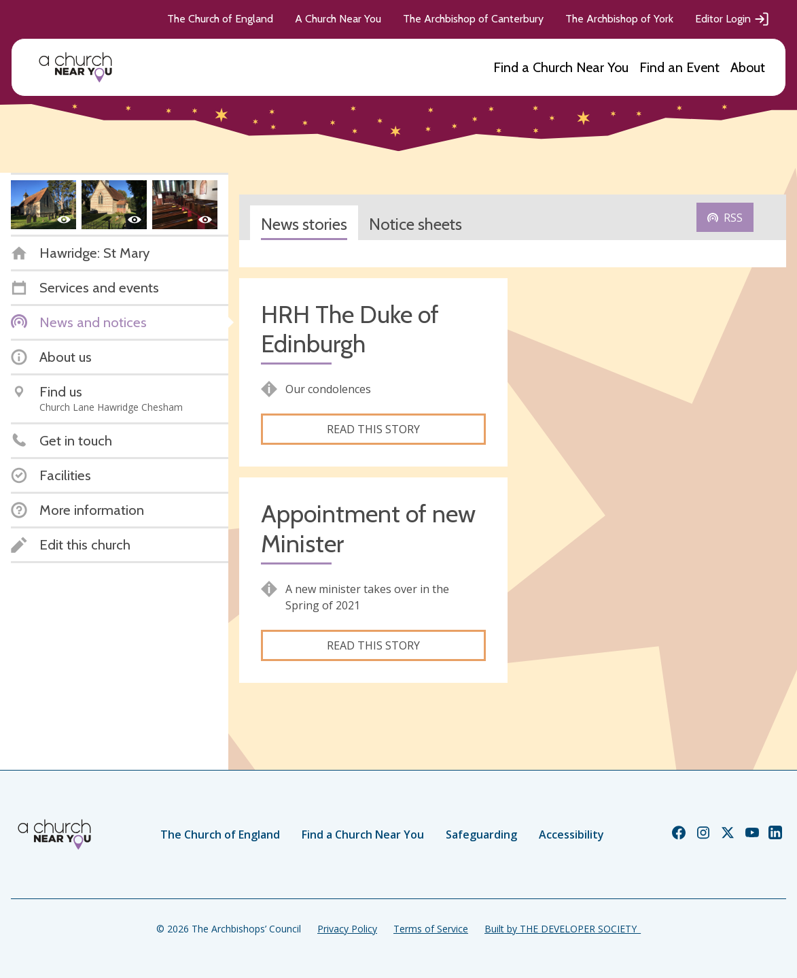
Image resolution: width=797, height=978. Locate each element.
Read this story (373, 429)
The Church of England (220, 18)
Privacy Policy (347, 928)
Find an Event (679, 67)
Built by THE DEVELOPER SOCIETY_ (562, 928)
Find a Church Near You (560, 67)
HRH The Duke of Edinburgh (350, 329)
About (747, 67)
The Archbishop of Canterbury (473, 18)
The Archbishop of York (619, 18)
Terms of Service (430, 928)
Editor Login (732, 19)
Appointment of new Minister (368, 528)
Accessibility (571, 834)
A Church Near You (338, 18)
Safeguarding (481, 834)
